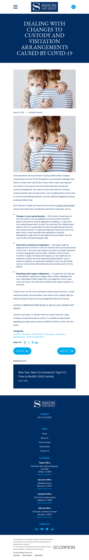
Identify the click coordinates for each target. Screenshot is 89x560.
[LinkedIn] (36, 529)
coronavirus (60, 334)
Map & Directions (44, 474)
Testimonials (44, 446)
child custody (37, 334)
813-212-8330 (44, 417)
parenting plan (19, 337)
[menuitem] (16, 555)
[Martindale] (47, 529)
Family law (26, 334)
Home (44, 433)
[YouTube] (42, 529)
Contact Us (44, 451)
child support (49, 334)
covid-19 (16, 334)
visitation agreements (35, 337)
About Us (44, 438)
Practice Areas (45, 442)
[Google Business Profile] (52, 529)
